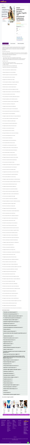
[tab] (15, 312)
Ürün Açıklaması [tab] (5, 43)
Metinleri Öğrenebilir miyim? (9, 361)
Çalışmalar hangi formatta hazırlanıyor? (11, 321)
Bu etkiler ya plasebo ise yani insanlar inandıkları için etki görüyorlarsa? (14, 352)
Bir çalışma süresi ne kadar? (9, 375)
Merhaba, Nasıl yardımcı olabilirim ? (20, 442)
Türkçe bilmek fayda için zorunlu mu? (11, 365)
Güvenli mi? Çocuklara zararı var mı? (10, 337)
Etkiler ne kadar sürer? (8, 349)
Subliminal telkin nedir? (8, 335)
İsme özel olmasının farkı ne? (9, 339)
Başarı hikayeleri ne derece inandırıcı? (11, 359)
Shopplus (10, 442)
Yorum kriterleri (7, 392)
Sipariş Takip (14, 422)
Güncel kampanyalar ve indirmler (10, 386)
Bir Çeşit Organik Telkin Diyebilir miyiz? (11, 384)
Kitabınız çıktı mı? (7, 345)
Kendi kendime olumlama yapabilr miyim (11, 394)
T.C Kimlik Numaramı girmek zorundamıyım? (12, 317)
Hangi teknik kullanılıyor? (8, 373)
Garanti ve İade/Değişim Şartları (9, 430)
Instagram (3, 424)
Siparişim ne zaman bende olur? (9, 367)
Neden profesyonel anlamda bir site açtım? (12, 347)
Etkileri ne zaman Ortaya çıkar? (9, 331)
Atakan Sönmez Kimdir (8, 382)
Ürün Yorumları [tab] (12, 43)
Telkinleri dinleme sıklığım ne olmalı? (10, 377)
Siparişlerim (19, 425)
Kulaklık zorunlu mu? (7, 379)
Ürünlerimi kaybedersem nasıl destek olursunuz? (13, 327)
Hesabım (19, 424)
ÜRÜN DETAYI (5, 414)
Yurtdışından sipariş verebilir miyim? (10, 319)
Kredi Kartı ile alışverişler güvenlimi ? (10, 313)
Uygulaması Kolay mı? (8, 341)
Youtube (3, 425)
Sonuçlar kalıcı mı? (7, 363)
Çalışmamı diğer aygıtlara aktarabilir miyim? (12, 369)
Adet (17, 33)
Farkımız (5, 390)
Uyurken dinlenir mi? (7, 380)
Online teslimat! (7, 329)
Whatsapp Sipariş (20, 38)
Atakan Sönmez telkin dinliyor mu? (10, 388)
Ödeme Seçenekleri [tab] (21, 43)
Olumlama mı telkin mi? (8, 371)
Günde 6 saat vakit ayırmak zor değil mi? (11, 354)
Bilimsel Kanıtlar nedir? (8, 343)
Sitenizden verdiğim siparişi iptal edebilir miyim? (13, 315)
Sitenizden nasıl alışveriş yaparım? (10, 312)
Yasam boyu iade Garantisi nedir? (10, 325)
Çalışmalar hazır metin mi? (9, 323)
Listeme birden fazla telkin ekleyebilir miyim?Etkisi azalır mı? (15, 333)
